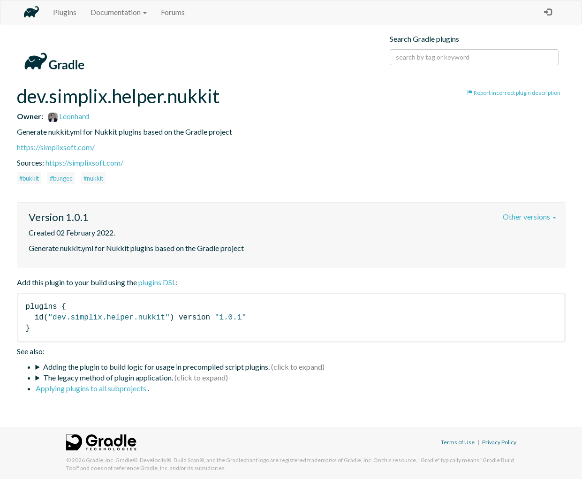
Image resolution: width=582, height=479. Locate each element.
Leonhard (68, 116)
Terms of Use (458, 442)
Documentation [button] (119, 12)
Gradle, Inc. (100, 460)
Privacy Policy (499, 442)
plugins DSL (157, 282)
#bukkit (29, 178)
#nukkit (93, 178)
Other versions (529, 216)
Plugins (64, 12)
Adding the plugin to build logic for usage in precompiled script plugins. (156, 366)
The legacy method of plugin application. (108, 377)
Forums (173, 12)
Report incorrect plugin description (513, 92)
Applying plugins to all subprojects (92, 388)
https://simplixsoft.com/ (56, 147)
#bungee (61, 178)
